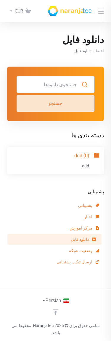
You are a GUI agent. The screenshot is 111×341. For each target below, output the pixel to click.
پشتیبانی (88, 205)
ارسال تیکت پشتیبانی (78, 262)
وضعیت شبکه (84, 250)
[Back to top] (55, 312)
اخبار (91, 216)
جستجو (55, 103)
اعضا (100, 51)
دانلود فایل (83, 239)
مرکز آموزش (84, 228)
